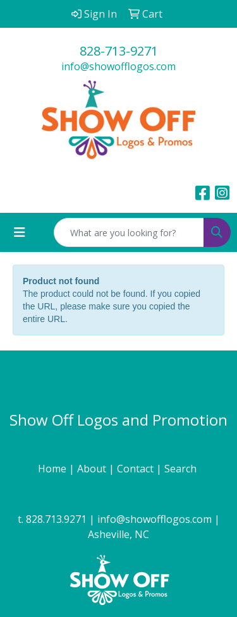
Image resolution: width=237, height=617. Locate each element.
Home (53, 469)
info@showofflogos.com (118, 66)
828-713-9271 (119, 50)
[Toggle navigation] (19, 232)
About (93, 469)
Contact (136, 469)
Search (181, 469)
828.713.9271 (56, 519)
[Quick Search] (129, 232)
